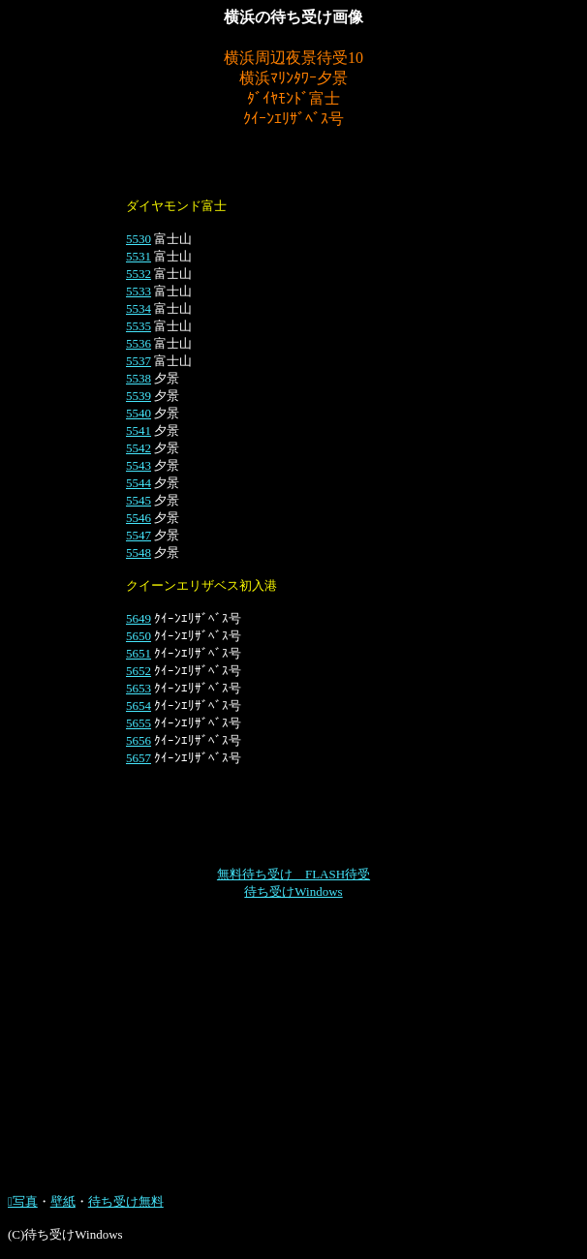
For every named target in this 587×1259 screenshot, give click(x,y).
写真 (23, 1201)
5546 (138, 517)
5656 (138, 740)
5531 (138, 256)
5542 (138, 448)
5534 (138, 308)
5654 (138, 705)
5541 (138, 430)
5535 (138, 326)
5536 (138, 343)
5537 (138, 360)
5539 (138, 395)
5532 (138, 273)
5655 (138, 723)
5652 (138, 670)
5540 (138, 413)
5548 (138, 552)
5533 (138, 291)
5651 (138, 653)
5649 (138, 618)
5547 (138, 535)
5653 (138, 688)
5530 (138, 238)
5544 (138, 483)
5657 (138, 758)
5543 (138, 465)
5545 (138, 500)
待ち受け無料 (126, 1201)
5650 (138, 636)
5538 (138, 378)
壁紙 (63, 1201)
